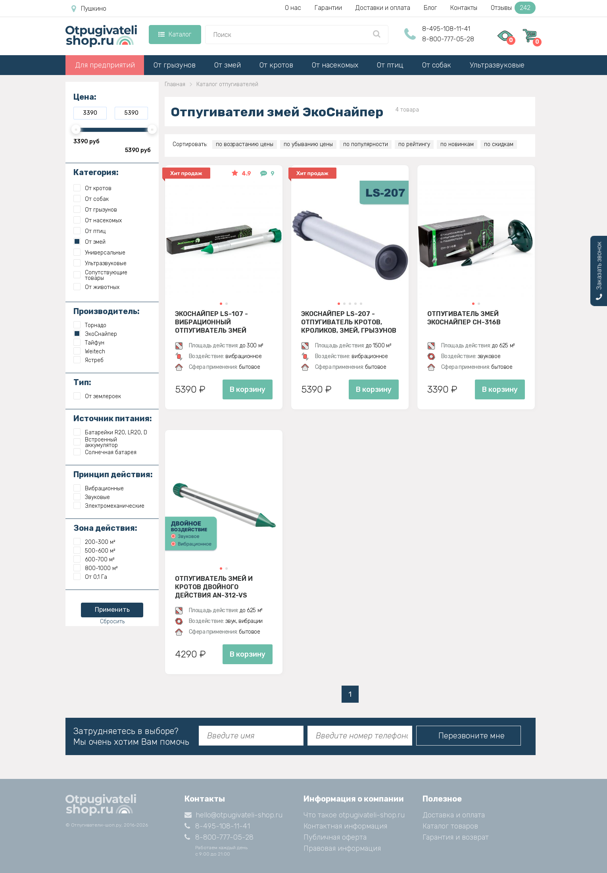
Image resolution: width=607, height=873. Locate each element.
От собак (436, 65)
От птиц (390, 65)
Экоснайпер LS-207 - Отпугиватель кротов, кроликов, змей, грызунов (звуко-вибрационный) (348, 322)
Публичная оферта (335, 837)
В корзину (247, 389)
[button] (221, 304)
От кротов (276, 65)
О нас (293, 8)
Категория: (96, 172)
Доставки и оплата (382, 8)
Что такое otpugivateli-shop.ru (354, 815)
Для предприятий (105, 65)
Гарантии (328, 8)
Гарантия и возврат (456, 837)
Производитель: (106, 311)
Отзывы (513, 8)
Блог (430, 8)
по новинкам (457, 144)
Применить (112, 609)
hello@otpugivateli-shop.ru (233, 815)
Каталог (174, 34)
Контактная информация (345, 826)
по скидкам (498, 144)
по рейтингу (414, 144)
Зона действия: (105, 528)
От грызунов (175, 65)
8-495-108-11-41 (446, 29)
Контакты (463, 8)
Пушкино (88, 9)
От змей (227, 65)
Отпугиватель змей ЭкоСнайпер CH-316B (464, 318)
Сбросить (112, 621)
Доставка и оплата (454, 815)
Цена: (84, 97)
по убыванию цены (308, 144)
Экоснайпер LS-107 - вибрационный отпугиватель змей (211, 322)
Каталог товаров (450, 826)
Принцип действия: (113, 474)
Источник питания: (112, 418)
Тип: (82, 382)
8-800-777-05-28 (448, 39)
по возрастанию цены (244, 144)
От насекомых (335, 65)
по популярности (365, 144)
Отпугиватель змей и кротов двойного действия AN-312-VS (214, 587)
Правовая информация (342, 848)
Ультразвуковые (497, 65)
